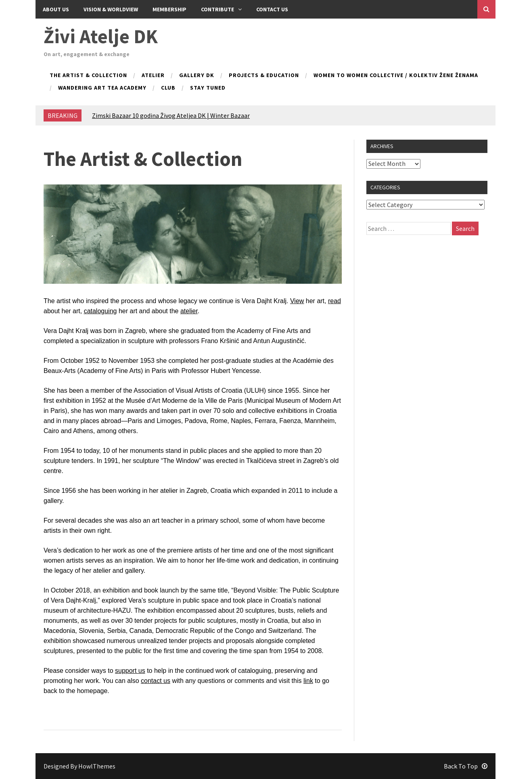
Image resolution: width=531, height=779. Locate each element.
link (308, 680)
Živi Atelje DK (101, 36)
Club (168, 88)
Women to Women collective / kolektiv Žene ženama (396, 75)
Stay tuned (208, 88)
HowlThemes (96, 766)
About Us (56, 9)
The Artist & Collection (88, 75)
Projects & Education (264, 75)
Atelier (153, 75)
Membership (169, 9)
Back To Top (465, 766)
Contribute (221, 9)
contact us (155, 680)
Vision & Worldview (111, 9)
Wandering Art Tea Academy (102, 88)
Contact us (272, 9)
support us (130, 670)
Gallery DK (196, 75)
